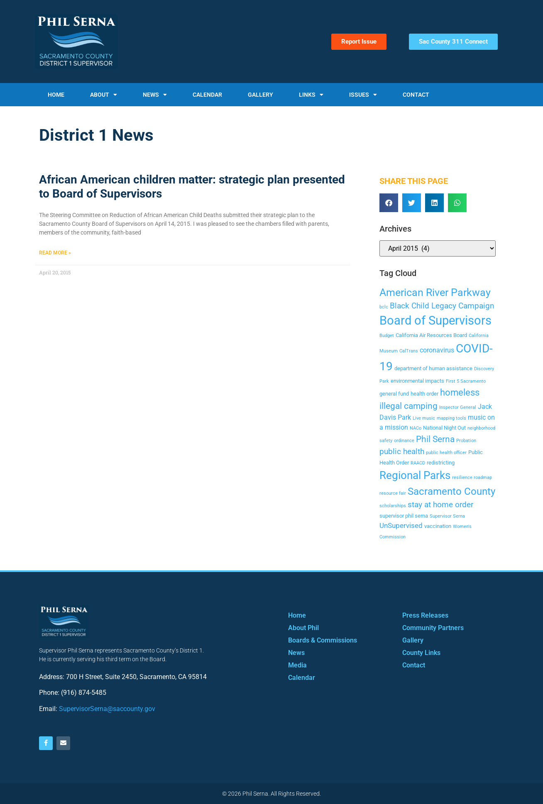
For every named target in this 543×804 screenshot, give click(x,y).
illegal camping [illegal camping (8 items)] (408, 406)
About (103, 95)
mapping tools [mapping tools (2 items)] (451, 418)
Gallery (260, 94)
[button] (388, 202)
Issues (363, 95)
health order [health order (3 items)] (424, 394)
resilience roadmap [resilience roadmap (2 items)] (472, 477)
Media (297, 665)
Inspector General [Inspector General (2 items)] (457, 407)
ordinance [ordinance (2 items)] (404, 440)
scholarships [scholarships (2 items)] (392, 505)
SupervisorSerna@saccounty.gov (107, 709)
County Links (421, 653)
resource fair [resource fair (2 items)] (392, 493)
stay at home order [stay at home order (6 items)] (440, 504)
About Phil (303, 628)
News (155, 95)
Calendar (207, 94)
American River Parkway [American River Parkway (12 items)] (435, 292)
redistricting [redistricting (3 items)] (441, 462)
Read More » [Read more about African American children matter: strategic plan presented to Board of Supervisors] (55, 253)
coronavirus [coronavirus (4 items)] (437, 350)
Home (56, 94)
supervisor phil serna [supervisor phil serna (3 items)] (403, 516)
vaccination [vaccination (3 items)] (437, 526)
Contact (416, 94)
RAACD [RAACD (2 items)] (418, 463)
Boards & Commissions (322, 640)
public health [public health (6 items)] (401, 451)
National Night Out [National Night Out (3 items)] (444, 428)
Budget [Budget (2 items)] (386, 335)
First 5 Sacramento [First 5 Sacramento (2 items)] (466, 381)
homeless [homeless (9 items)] (459, 392)
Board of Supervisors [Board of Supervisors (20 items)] (435, 320)
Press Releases (425, 615)
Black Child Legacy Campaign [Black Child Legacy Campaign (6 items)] (442, 305)
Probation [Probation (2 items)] (466, 440)
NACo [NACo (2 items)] (415, 428)
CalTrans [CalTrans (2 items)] (408, 351)
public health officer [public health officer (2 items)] (446, 452)
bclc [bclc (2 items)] (383, 307)
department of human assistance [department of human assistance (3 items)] (433, 368)
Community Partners (433, 628)
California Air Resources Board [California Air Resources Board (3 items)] (431, 335)
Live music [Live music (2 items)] (424, 418)
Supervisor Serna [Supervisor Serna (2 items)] (447, 516)
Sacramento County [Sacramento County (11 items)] (451, 491)
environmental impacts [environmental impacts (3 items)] (417, 381)
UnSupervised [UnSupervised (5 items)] (401, 525)
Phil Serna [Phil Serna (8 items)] (435, 439)
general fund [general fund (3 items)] (394, 394)
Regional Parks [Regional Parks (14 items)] (414, 475)
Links (311, 95)
